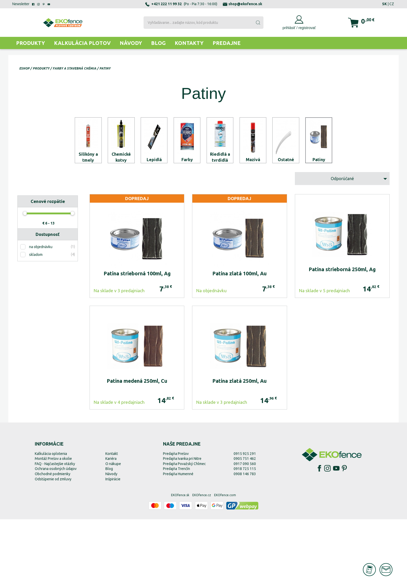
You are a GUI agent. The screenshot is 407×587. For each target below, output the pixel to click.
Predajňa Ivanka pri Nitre (182, 526)
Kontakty (189, 43)
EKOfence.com (225, 563)
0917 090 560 (245, 531)
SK (384, 4)
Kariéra (111, 526)
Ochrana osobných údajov (56, 537)
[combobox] (203, 22)
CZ (391, 4)
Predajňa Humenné (178, 542)
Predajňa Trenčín (176, 537)
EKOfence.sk (180, 563)
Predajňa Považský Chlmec (184, 531)
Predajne (227, 43)
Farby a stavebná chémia (74, 68)
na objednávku (40, 315)
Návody (131, 43)
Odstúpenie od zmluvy (53, 547)
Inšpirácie (112, 547)
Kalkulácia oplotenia (51, 521)
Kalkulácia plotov (82, 43)
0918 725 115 (245, 537)
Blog (158, 43)
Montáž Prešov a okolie (53, 526)
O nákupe (113, 531)
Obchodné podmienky (52, 542)
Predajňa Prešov (176, 521)
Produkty (30, 43)
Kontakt (111, 521)
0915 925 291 (245, 521)
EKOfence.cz (201, 563)
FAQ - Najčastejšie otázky (55, 531)
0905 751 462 (245, 526)
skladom (36, 322)
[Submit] (257, 22)
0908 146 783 (245, 542)
